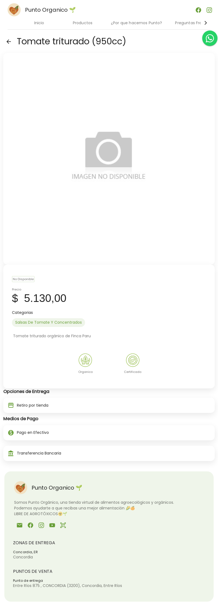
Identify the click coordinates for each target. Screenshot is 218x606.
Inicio (39, 23)
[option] (48, 322)
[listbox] (109, 322)
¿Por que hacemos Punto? (136, 23)
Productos (82, 23)
